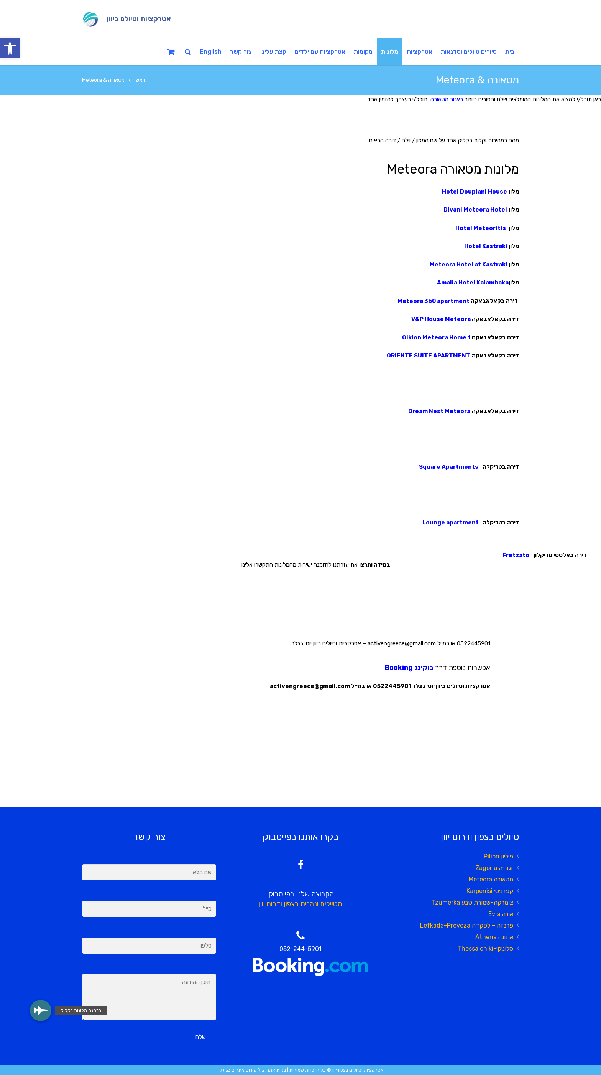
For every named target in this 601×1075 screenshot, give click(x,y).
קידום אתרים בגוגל (238, 1070)
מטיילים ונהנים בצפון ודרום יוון (300, 904)
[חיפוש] (187, 52)
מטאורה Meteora (491, 879)
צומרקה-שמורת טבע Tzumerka (472, 902)
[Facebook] (300, 864)
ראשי (140, 80)
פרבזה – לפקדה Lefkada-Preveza (466, 925)
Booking (399, 667)
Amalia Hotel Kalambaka (473, 282)
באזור (455, 99)
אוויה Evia (500, 914)
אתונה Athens (494, 937)
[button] (10, 48)
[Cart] (171, 51)
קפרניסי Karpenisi (489, 891)
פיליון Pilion (498, 856)
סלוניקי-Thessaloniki (485, 948)
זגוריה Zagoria (494, 868)
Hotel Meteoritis (481, 228)
